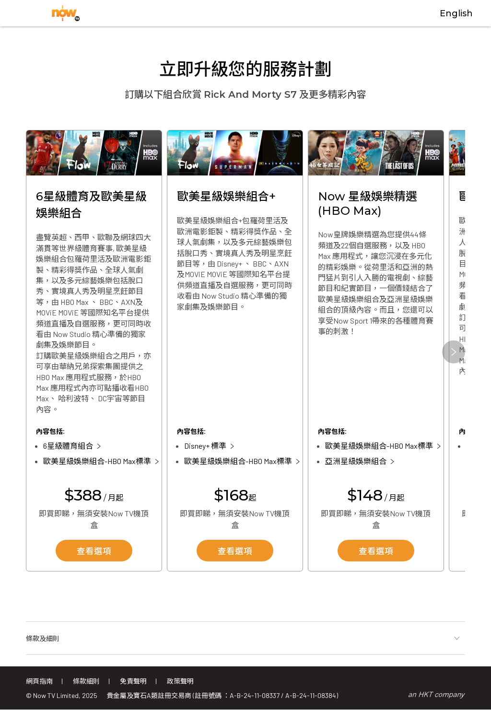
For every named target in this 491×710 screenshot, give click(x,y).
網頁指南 (39, 681)
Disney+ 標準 (205, 445)
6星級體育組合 (68, 445)
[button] (453, 351)
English (456, 13)
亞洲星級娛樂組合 (355, 461)
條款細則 (86, 681)
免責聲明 (133, 681)
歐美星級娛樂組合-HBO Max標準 (97, 461)
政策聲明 (180, 681)
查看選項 (94, 552)
